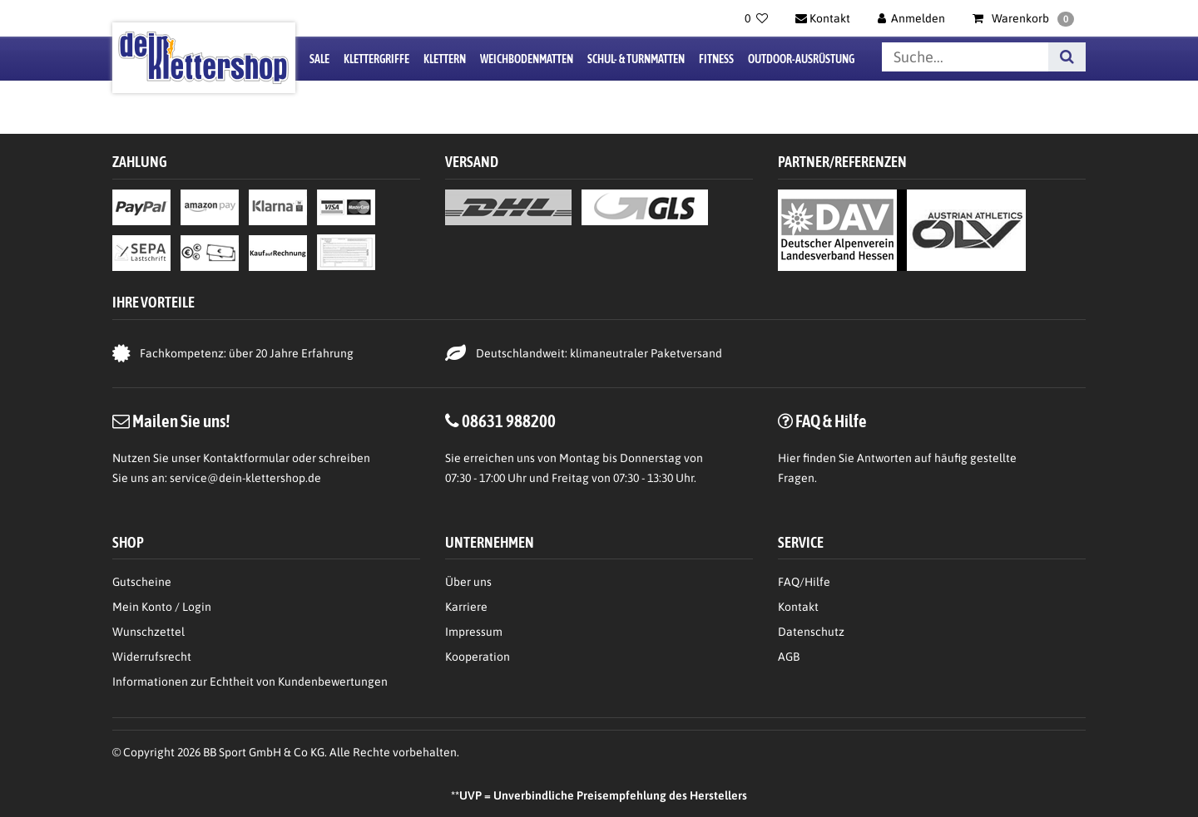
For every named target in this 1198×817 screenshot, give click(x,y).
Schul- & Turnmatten (636, 59)
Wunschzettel (148, 631)
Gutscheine (141, 581)
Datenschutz (811, 631)
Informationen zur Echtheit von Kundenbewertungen (250, 681)
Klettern (444, 59)
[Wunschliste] (756, 18)
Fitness (716, 59)
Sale (319, 59)
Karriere (466, 606)
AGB (788, 656)
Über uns (468, 581)
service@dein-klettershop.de (245, 478)
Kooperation (477, 656)
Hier (789, 458)
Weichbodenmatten (526, 59)
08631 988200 (509, 421)
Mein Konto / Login (161, 606)
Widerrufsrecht (151, 656)
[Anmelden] (912, 18)
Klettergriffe (376, 59)
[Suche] (1067, 56)
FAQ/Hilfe (804, 581)
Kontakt (798, 606)
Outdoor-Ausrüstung (801, 59)
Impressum (473, 631)
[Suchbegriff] (965, 56)
